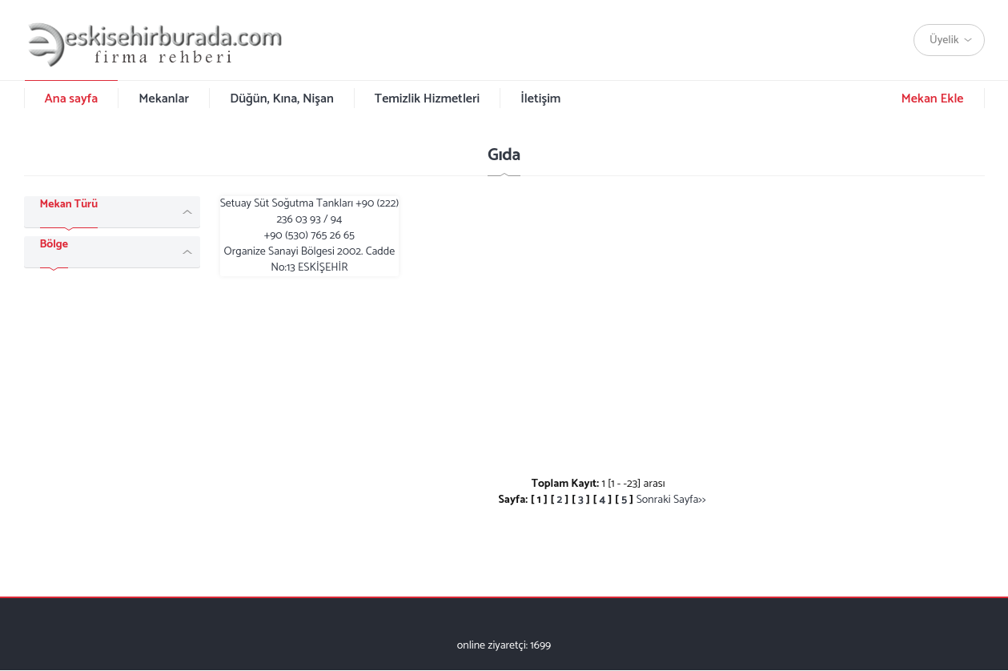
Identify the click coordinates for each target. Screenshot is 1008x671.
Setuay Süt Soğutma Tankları (309, 236)
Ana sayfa (71, 99)
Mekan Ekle (932, 99)
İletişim (540, 99)
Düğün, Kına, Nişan (282, 99)
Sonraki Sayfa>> (671, 500)
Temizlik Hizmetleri (427, 99)
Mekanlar (164, 99)
